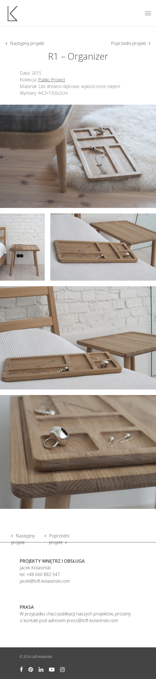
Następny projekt (27, 43)
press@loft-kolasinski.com (92, 620)
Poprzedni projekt (128, 43)
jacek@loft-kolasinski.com (45, 581)
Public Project (51, 80)
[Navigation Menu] (148, 13)
